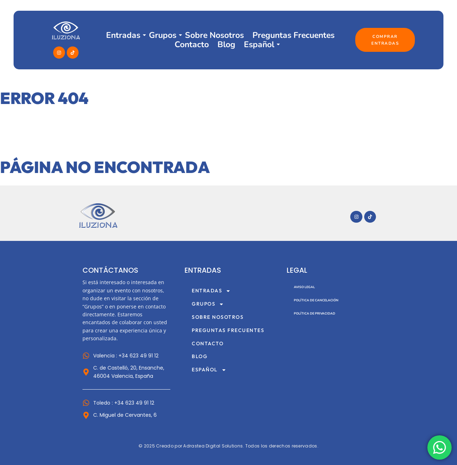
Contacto (192, 44)
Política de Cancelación (316, 300)
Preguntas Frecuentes (293, 35)
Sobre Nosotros (214, 35)
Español (259, 44)
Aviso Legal (304, 287)
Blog (226, 44)
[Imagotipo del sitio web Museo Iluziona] (98, 215)
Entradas (123, 35)
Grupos (162, 35)
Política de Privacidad (314, 313)
